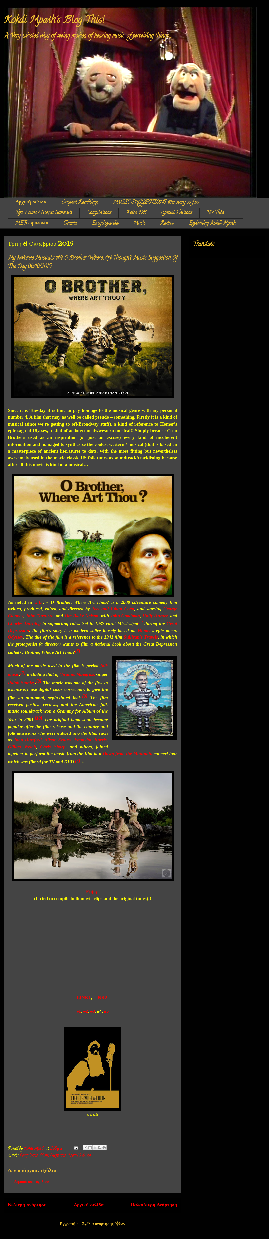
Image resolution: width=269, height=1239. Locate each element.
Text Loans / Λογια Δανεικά (43, 213)
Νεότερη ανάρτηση (27, 1205)
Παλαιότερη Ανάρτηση (154, 1205)
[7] (77, 760)
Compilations (99, 213)
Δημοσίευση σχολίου (31, 1182)
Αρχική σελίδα (30, 202)
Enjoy (92, 891)
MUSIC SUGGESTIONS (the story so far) (156, 202)
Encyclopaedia (105, 223)
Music (139, 223)
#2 (85, 1011)
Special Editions (176, 213)
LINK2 (100, 997)
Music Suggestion (53, 1156)
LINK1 (84, 997)
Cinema (70, 223)
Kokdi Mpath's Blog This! (54, 20)
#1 (79, 1011)
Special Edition (79, 1156)
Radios (167, 223)
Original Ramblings (79, 202)
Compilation (29, 1156)
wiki (38, 602)
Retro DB (136, 213)
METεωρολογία (31, 223)
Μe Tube (215, 213)
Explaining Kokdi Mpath (212, 223)
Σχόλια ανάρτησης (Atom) (103, 1224)
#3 (92, 1011)
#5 (106, 1011)
